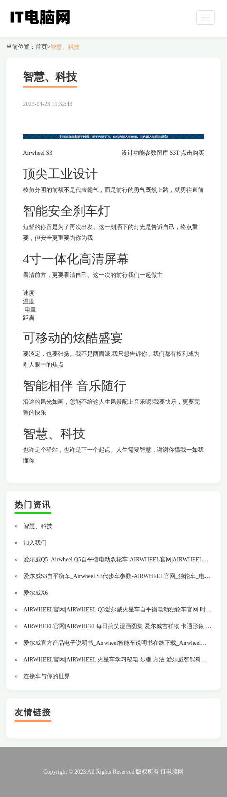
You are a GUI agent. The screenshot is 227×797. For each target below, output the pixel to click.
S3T (174, 153)
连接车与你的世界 (46, 676)
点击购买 (192, 153)
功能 (139, 153)
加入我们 (35, 543)
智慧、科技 (65, 47)
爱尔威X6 (35, 593)
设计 (127, 153)
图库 (162, 153)
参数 (151, 153)
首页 (41, 47)
